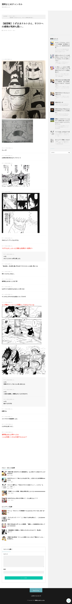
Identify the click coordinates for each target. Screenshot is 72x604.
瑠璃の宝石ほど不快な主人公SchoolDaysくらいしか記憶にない (62, 110)
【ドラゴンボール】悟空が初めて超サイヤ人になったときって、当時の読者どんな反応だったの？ (62, 50)
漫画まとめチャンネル (12, 4)
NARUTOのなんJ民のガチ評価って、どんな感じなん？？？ (23, 498)
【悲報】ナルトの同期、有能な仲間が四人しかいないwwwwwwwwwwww (26, 491)
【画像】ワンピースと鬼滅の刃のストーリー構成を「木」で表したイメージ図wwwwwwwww (62, 142)
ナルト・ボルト (12, 30)
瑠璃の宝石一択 (59, 102)
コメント (5, 554)
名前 (4, 569)
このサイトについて (36, 596)
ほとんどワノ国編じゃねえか (62, 139)
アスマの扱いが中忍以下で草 (62, 131)
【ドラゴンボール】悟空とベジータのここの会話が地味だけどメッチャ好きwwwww (62, 127)
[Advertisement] (24, 42)
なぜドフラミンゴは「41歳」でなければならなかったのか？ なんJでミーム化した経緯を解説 (62, 75)
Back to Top (36, 590)
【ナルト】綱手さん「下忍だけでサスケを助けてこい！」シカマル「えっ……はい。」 (62, 135)
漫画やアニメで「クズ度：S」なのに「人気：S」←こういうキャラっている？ (62, 88)
